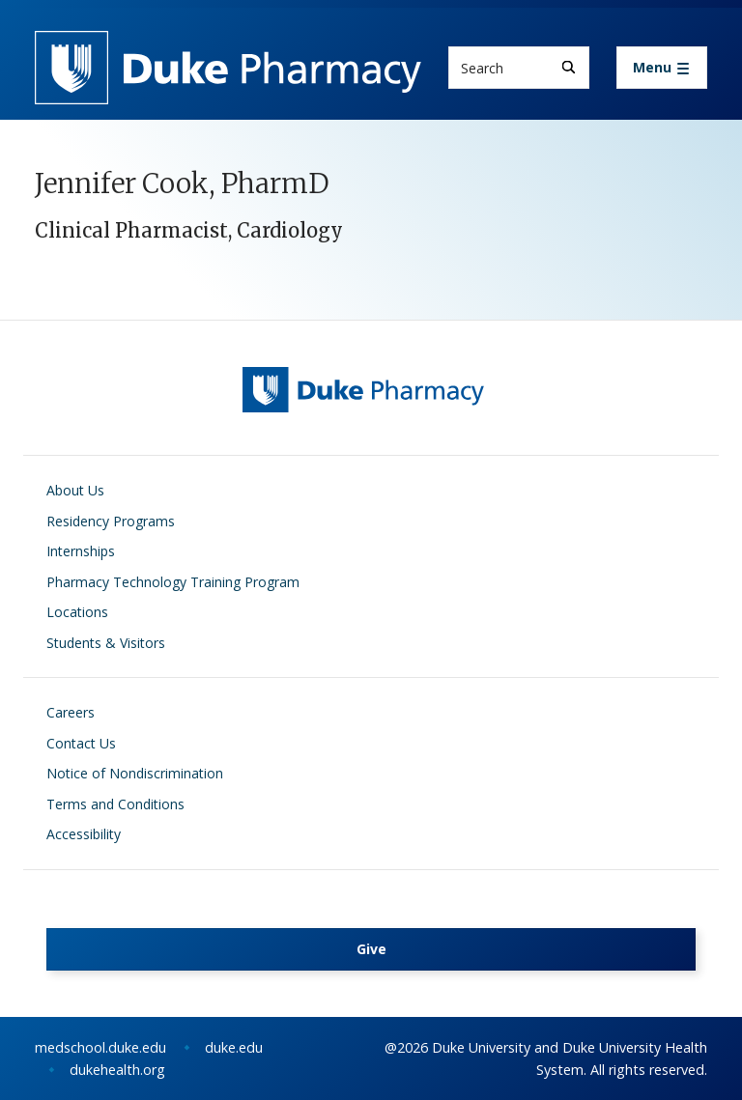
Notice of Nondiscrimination (134, 773)
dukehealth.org (117, 1069)
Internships (80, 551)
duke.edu (234, 1047)
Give (371, 949)
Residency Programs (110, 521)
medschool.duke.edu (100, 1047)
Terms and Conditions (115, 804)
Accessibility (83, 834)
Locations (77, 612)
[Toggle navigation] (661, 67)
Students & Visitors (105, 643)
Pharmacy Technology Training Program (173, 582)
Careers (70, 712)
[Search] (568, 67)
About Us (75, 490)
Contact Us (81, 743)
